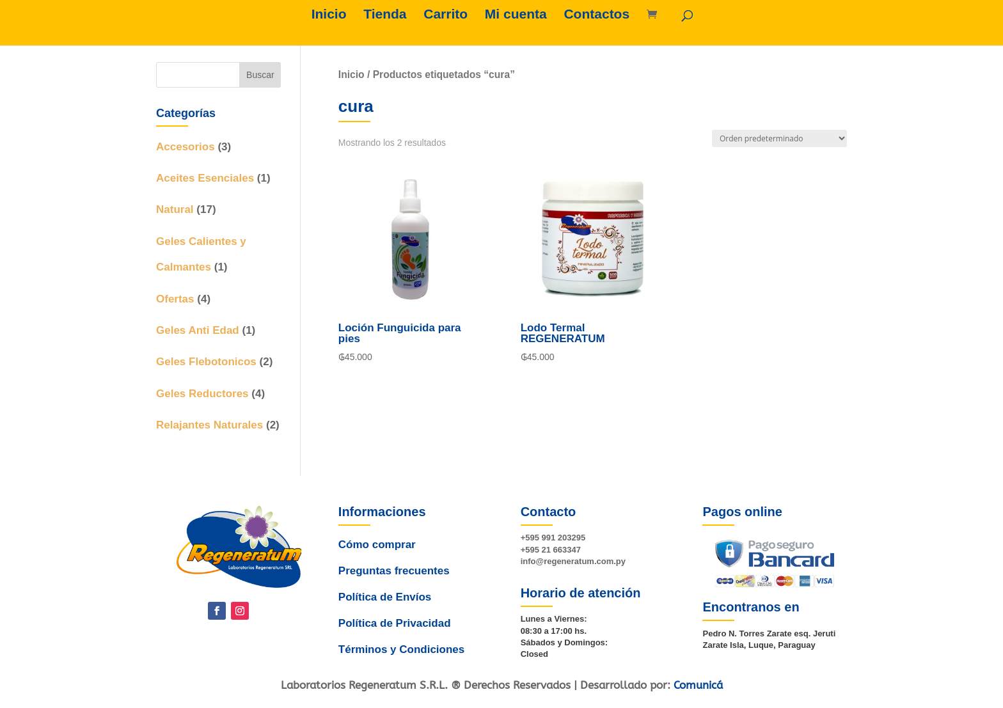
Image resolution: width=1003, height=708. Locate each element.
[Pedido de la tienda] (779, 138)
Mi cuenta (516, 15)
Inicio (329, 15)
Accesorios (185, 147)
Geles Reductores (202, 394)
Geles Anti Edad (197, 330)
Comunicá (698, 685)
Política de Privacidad (392, 615)
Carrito (445, 15)
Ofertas (175, 299)
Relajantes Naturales (209, 425)
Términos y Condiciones (398, 636)
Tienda (384, 15)
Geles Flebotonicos (206, 362)
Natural (175, 209)
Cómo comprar (378, 553)
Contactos (596, 15)
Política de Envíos (384, 594)
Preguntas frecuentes (394, 574)
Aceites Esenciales (205, 178)
